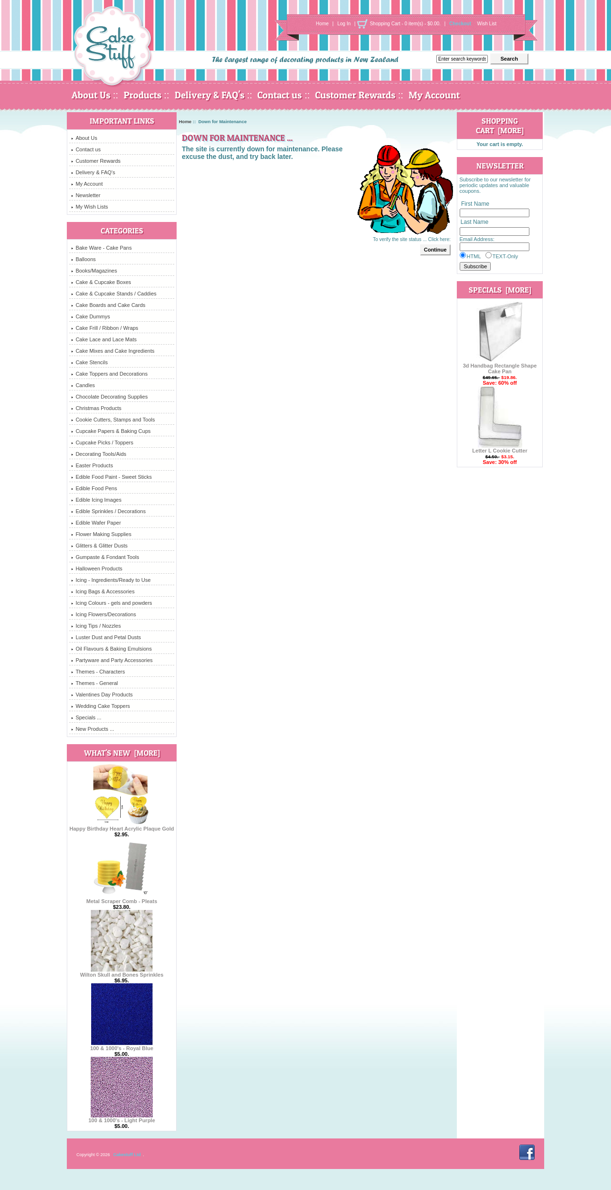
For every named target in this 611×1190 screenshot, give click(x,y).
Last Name (474, 222)
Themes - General (94, 683)
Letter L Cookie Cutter (499, 448)
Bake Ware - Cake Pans (101, 248)
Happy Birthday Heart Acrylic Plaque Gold (121, 826)
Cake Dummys (90, 316)
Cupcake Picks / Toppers (102, 442)
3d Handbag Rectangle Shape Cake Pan (500, 366)
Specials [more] (500, 290)
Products (142, 95)
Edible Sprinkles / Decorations (108, 511)
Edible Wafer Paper (96, 523)
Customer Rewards (355, 95)
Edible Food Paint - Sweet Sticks (111, 477)
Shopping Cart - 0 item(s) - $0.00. (405, 23)
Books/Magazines (94, 271)
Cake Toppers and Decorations (109, 374)
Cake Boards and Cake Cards (108, 305)
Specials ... (86, 717)
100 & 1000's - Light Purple (121, 1118)
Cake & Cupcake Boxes (101, 282)
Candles (83, 385)
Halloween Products (96, 568)
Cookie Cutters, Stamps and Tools (113, 419)
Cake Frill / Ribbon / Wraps (104, 328)
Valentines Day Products (102, 694)
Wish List (487, 23)
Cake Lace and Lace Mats (104, 339)
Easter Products (92, 465)
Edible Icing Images (96, 500)
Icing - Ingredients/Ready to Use (110, 580)
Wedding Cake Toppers (100, 706)
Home (322, 23)
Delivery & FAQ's (209, 95)
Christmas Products (96, 408)
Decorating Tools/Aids (98, 454)
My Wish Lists (89, 207)
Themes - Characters (98, 671)
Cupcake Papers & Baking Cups (110, 431)
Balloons (83, 259)
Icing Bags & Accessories (103, 591)
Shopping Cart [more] (500, 125)
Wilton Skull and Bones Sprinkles (122, 972)
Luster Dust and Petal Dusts (106, 637)
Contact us (279, 95)
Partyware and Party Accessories (111, 660)
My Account (434, 95)
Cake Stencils (89, 362)
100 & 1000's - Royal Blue (121, 1046)
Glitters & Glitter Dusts (99, 545)
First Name (475, 203)
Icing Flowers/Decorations (103, 614)
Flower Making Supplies (101, 534)
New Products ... (92, 729)
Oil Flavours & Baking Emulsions (111, 649)
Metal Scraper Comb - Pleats (122, 899)
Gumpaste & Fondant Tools (105, 557)
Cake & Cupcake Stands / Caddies (113, 293)
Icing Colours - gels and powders (111, 603)
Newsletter (85, 195)
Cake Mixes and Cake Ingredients (112, 351)
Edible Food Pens (94, 488)
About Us (91, 95)
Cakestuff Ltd (127, 1154)
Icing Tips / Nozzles (96, 626)
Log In (344, 23)
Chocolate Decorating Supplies (109, 397)
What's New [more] (122, 753)
